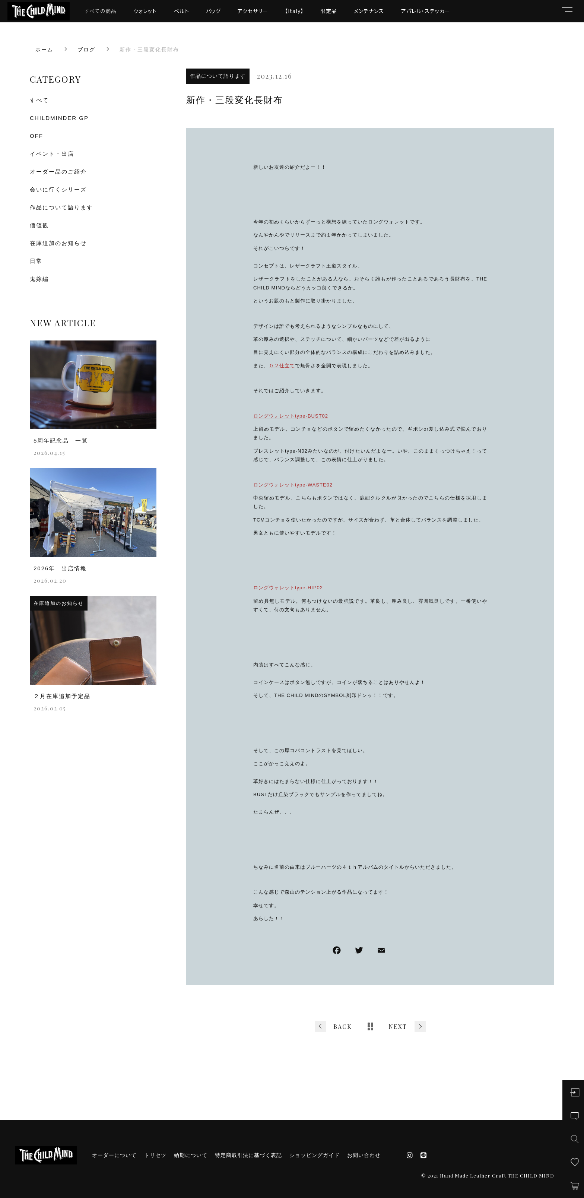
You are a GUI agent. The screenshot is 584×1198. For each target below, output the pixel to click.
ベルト (181, 11)
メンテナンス (369, 11)
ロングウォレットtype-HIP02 (288, 587)
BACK (342, 1026)
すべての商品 (101, 11)
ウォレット (145, 11)
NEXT (397, 1026)
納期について (190, 1155)
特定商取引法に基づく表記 (248, 1155)
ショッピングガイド (314, 1155)
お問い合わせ (364, 1155)
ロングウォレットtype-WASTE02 (293, 485)
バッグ (213, 11)
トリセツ (155, 1155)
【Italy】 (294, 11)
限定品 (328, 11)
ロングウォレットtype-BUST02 (290, 416)
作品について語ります (218, 76)
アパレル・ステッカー (425, 11)
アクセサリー (253, 11)
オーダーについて (114, 1155)
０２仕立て (282, 365)
